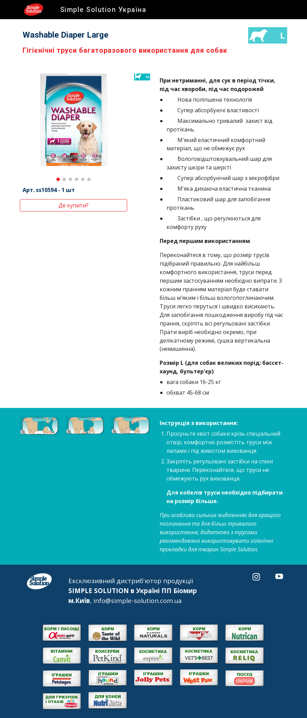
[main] (130, 42)
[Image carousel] (73, 127)
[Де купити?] (73, 205)
